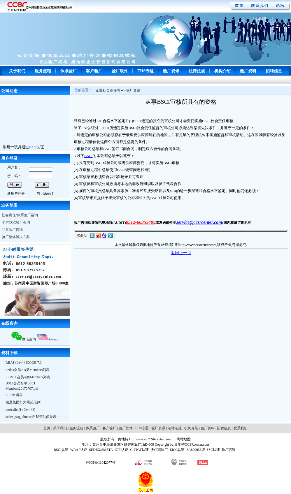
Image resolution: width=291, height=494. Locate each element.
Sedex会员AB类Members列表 (28, 370)
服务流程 (43, 71)
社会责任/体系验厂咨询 (20, 215)
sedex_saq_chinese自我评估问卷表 (31, 417)
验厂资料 (248, 71)
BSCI (88, 156)
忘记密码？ (45, 193)
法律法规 (197, 71)
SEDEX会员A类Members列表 (28, 377)
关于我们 (17, 71)
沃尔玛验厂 (159, 450)
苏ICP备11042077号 (100, 462)
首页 (46, 428)
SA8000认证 (195, 450)
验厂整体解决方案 (16, 237)
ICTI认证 (121, 450)
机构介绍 (222, 71)
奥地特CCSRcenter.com (191, 444)
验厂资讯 (171, 71)
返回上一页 (181, 253)
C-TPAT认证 (139, 450)
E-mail (48, 339)
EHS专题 (145, 71)
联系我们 (241, 428)
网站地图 (183, 439)
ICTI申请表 (14, 395)
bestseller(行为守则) (20, 409)
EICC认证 (177, 450)
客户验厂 (94, 71)
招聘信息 (274, 71)
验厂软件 (120, 71)
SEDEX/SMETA (101, 450)
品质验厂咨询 (12, 230)
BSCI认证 (61, 450)
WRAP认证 (78, 450)
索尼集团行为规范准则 (23, 402)
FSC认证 (213, 450)
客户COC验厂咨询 (16, 222)
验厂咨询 (229, 450)
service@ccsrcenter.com (199, 222)
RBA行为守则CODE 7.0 (23, 363)
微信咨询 (23, 339)
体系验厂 (68, 71)
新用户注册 (16, 193)
